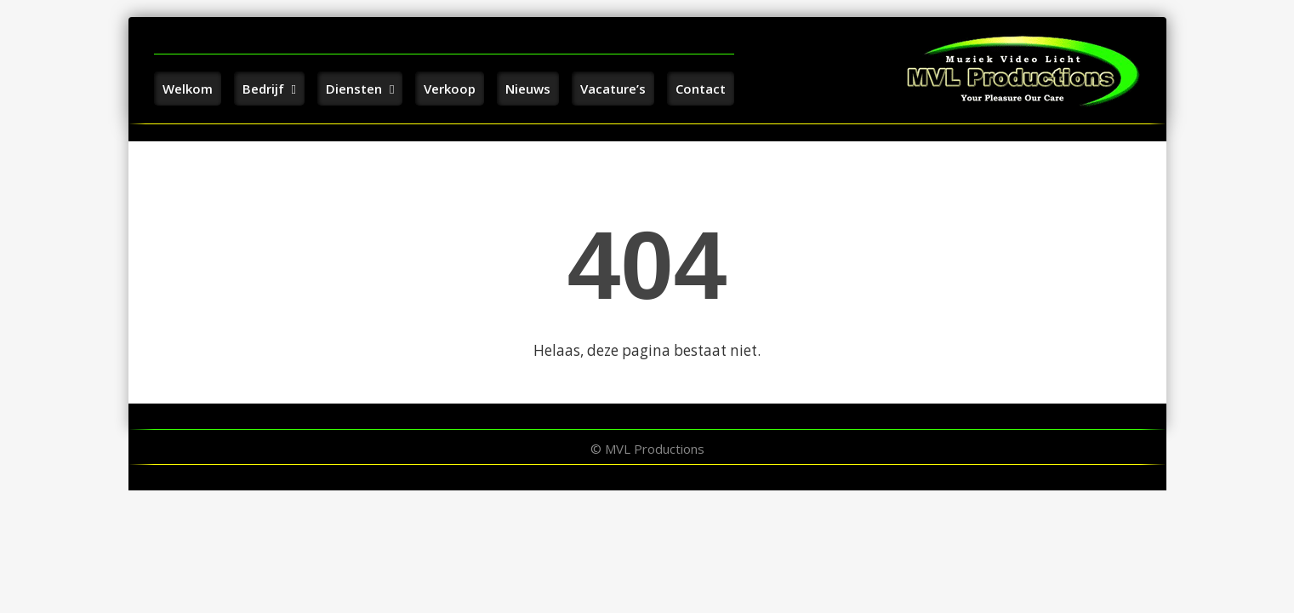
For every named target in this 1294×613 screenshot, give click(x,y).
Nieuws (527, 88)
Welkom (187, 88)
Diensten (360, 88)
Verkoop (450, 88)
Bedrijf (269, 88)
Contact (701, 88)
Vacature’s (613, 88)
